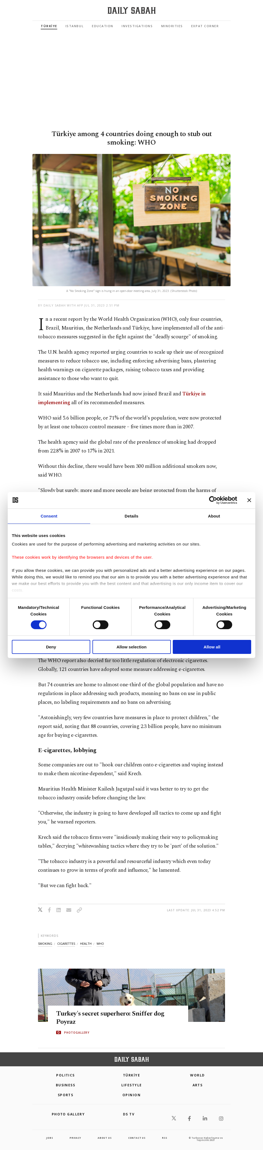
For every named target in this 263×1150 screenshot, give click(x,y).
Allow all (212, 647)
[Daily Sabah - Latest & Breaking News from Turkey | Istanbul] (132, 10)
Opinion (131, 1095)
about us (104, 1137)
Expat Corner (205, 25)
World (197, 1075)
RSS (164, 1137)
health (86, 943)
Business (65, 1085)
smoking (45, 943)
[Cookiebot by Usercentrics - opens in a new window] (213, 500)
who (100, 943)
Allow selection (131, 647)
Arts (198, 1085)
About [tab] (214, 515)
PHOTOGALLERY (76, 1032)
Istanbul (74, 25)
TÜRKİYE (49, 25)
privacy (75, 1137)
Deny (51, 647)
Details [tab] (131, 515)
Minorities (172, 25)
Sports (65, 1095)
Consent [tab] (49, 515)
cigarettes (66, 943)
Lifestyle (131, 1085)
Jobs (49, 1137)
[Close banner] (249, 500)
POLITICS (65, 1075)
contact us (137, 1137)
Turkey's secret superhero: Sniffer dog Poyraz (112, 1017)
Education (102, 25)
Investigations (137, 25)
